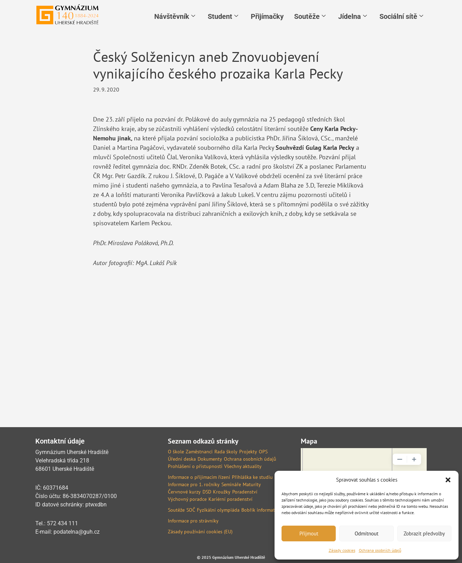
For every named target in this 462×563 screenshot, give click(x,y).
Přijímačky (267, 16)
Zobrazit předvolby (424, 533)
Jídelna (352, 16)
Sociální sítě (401, 16)
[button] (448, 479)
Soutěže (310, 16)
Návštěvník (174, 16)
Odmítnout (366, 533)
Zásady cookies (342, 550)
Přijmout (308, 533)
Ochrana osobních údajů (380, 550)
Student (223, 16)
